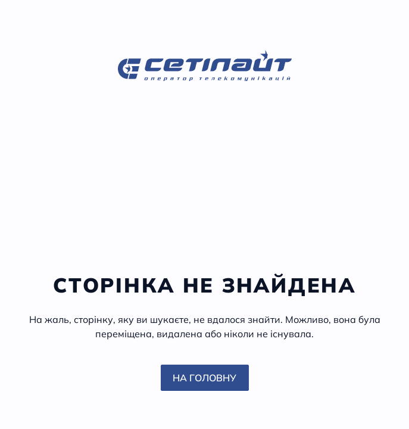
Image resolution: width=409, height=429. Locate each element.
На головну (204, 378)
